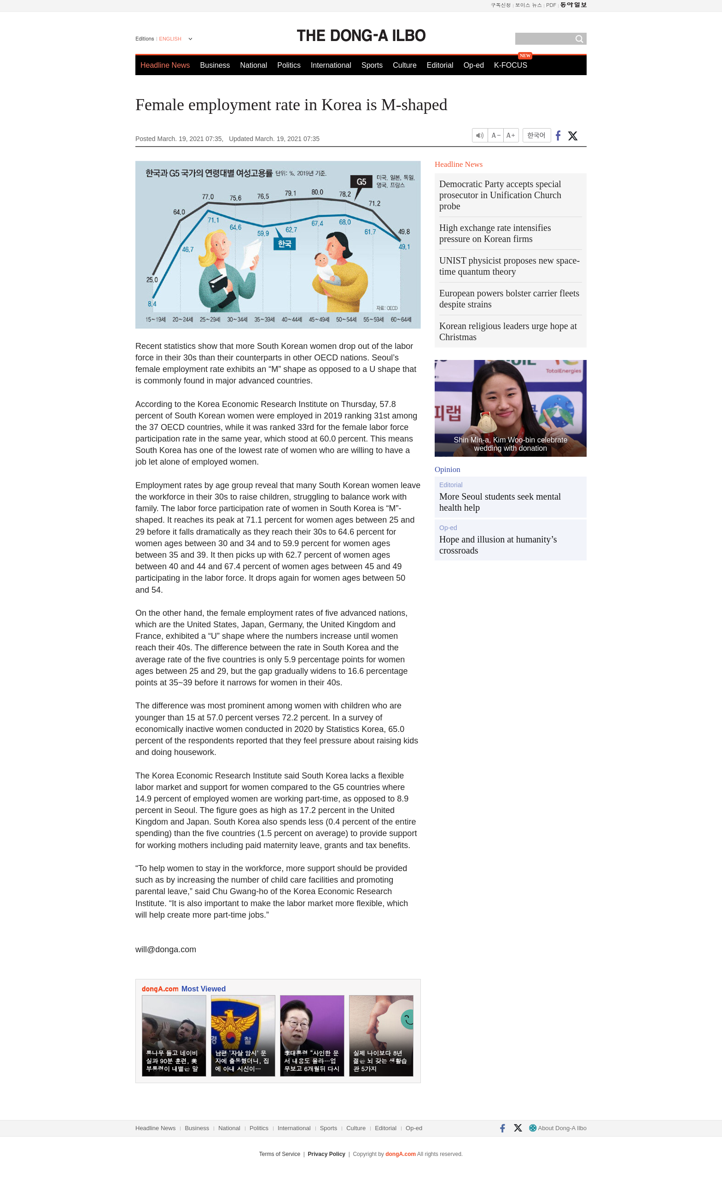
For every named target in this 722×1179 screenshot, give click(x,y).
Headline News (165, 65)
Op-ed (474, 65)
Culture (405, 65)
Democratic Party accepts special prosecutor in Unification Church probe (500, 195)
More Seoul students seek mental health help (500, 502)
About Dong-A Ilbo (558, 1128)
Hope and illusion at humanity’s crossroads (498, 544)
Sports (372, 65)
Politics (289, 65)
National (254, 65)
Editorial (440, 65)
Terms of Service (279, 1154)
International (331, 65)
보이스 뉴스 (528, 4)
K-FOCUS (510, 65)
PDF (551, 4)
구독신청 (501, 4)
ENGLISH (170, 38)
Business (215, 65)
